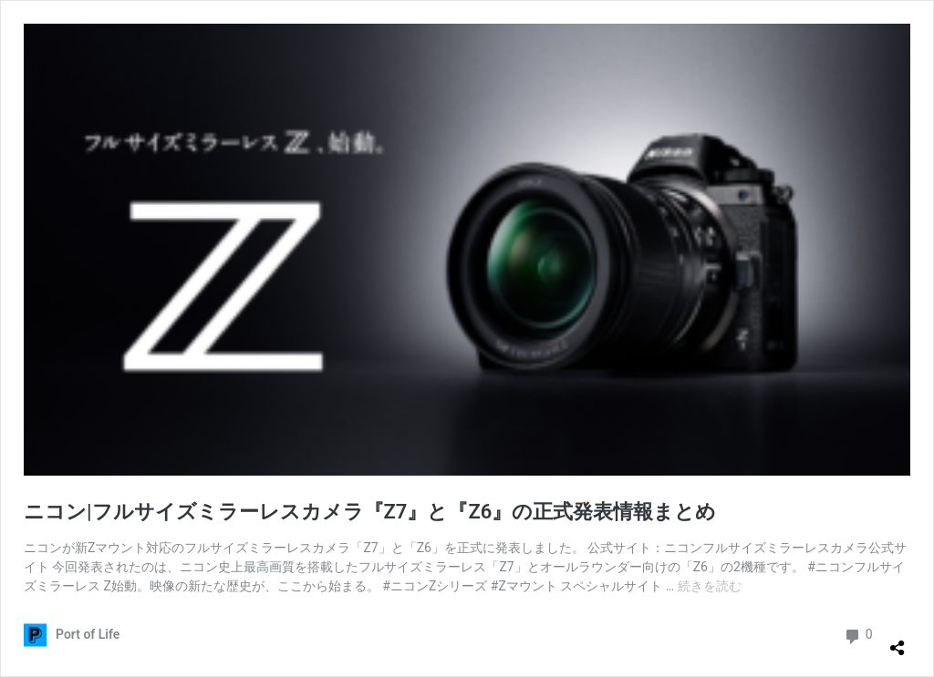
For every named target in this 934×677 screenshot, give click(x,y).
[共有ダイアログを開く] (897, 640)
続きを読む (710, 586)
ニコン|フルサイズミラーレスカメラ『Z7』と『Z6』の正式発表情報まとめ (370, 511)
